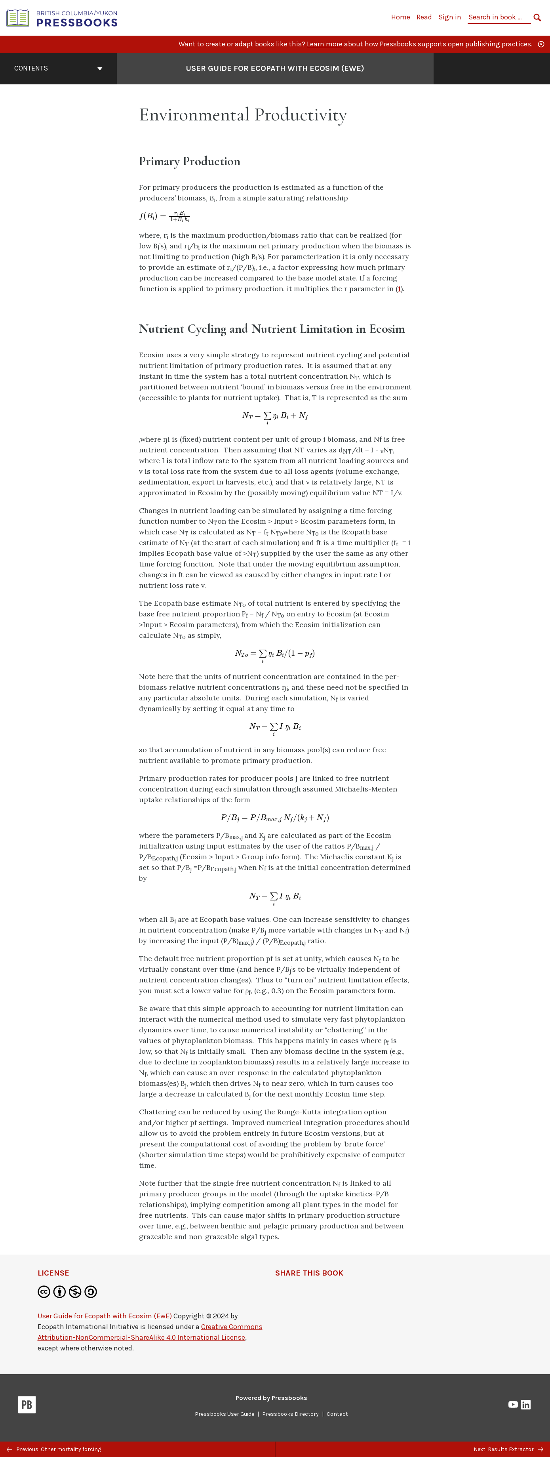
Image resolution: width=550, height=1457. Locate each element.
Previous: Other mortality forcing (54, 1449)
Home (400, 17)
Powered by (271, 1398)
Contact (337, 1414)
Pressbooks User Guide (224, 1414)
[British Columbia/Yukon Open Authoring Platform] (62, 17)
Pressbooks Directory (290, 1414)
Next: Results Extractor (508, 1449)
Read (424, 17)
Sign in (449, 17)
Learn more (325, 44)
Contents (58, 68)
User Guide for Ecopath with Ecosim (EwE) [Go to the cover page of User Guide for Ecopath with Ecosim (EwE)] (275, 68)
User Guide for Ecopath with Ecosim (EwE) (105, 1316)
